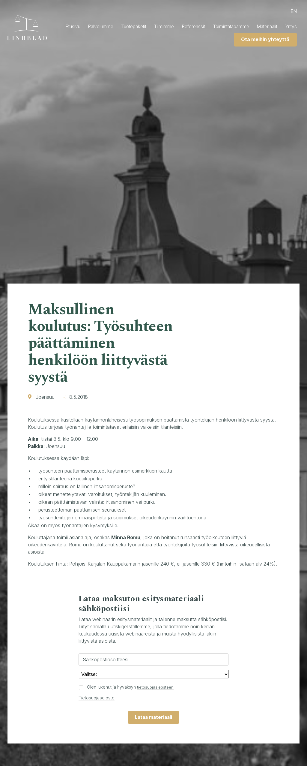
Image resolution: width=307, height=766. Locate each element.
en (293, 11)
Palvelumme (110, 27)
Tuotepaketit (144, 27)
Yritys (216, 40)
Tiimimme (177, 27)
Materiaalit (285, 27)
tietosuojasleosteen (156, 686)
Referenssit (207, 27)
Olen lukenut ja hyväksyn (131, 686)
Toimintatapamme (246, 27)
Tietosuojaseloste (98, 698)
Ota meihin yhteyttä (263, 40)
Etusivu (81, 27)
